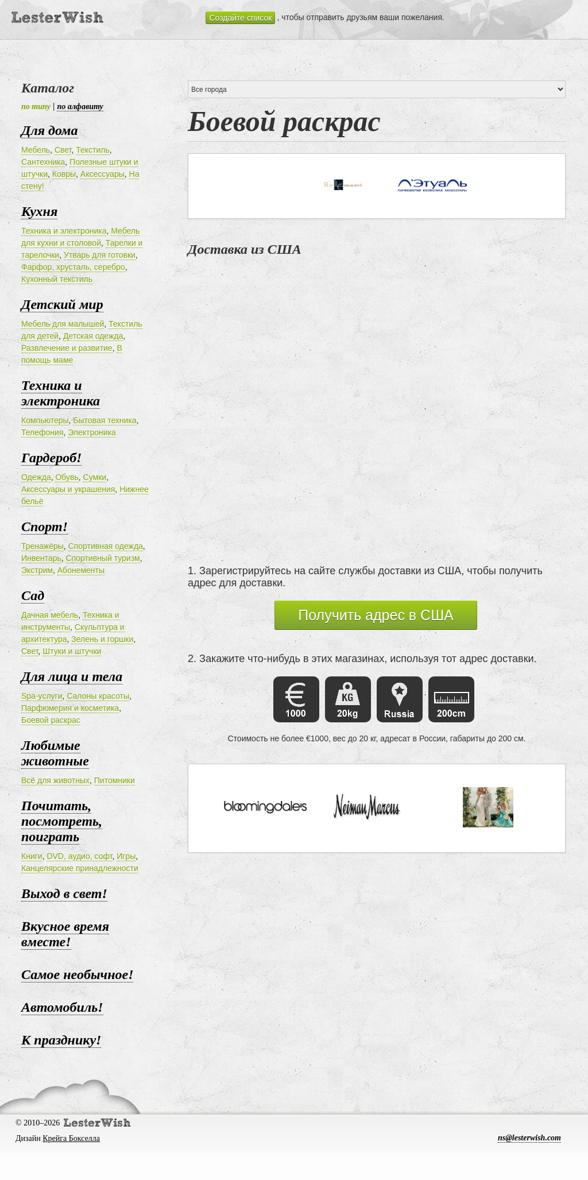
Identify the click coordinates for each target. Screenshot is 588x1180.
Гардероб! (51, 457)
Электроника (92, 432)
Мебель (35, 149)
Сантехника (43, 162)
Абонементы (81, 570)
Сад (32, 595)
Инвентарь (41, 558)
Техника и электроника (63, 230)
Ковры (64, 174)
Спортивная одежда (105, 546)
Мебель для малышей (62, 323)
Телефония (42, 432)
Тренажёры (42, 546)
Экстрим (37, 570)
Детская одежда (93, 336)
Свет (63, 149)
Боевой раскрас (50, 720)
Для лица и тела (71, 676)
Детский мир (62, 304)
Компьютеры (45, 420)
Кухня (39, 211)
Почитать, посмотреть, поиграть (61, 821)
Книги (31, 856)
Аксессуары (102, 174)
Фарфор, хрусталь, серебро (73, 267)
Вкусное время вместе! (65, 934)
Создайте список (240, 17)
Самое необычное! (77, 974)
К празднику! (61, 1039)
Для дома (49, 130)
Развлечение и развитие (67, 348)
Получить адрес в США (375, 615)
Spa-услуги (42, 696)
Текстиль (93, 149)
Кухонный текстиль (56, 279)
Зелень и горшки (102, 639)
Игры (126, 856)
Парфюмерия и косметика (70, 708)
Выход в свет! (64, 893)
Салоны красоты (98, 696)
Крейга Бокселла (71, 1138)
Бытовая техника (104, 420)
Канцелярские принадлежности (79, 868)
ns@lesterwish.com (529, 1137)
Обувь (66, 477)
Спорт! (44, 526)
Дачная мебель (49, 615)
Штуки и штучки (71, 651)
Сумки (95, 477)
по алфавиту (80, 106)
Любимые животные (55, 753)
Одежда (36, 477)
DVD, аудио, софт (79, 856)
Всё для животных (55, 780)
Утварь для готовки (100, 255)
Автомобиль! (62, 1007)
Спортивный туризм (103, 558)
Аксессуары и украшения (68, 489)
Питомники (114, 780)
